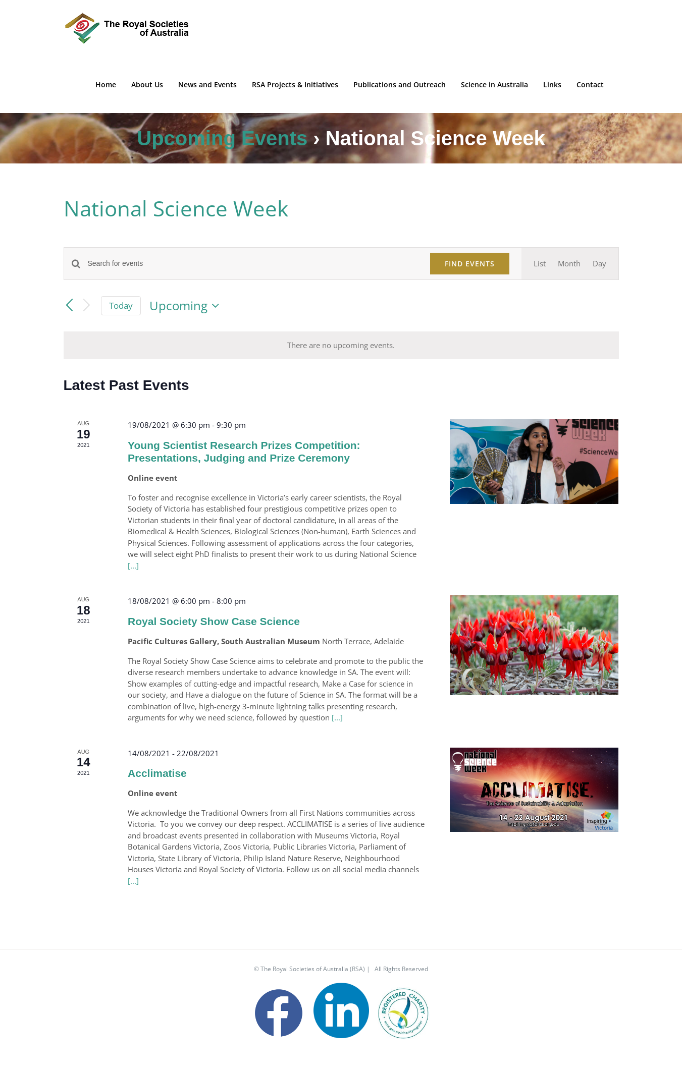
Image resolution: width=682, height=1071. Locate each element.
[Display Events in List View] (540, 263)
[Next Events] (86, 306)
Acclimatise (157, 773)
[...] (133, 565)
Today (121, 305)
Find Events (470, 263)
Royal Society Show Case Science (214, 621)
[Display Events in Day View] (599, 263)
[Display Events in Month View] (569, 263)
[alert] (341, 345)
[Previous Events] (70, 306)
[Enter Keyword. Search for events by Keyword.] (253, 263)
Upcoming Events (222, 138)
